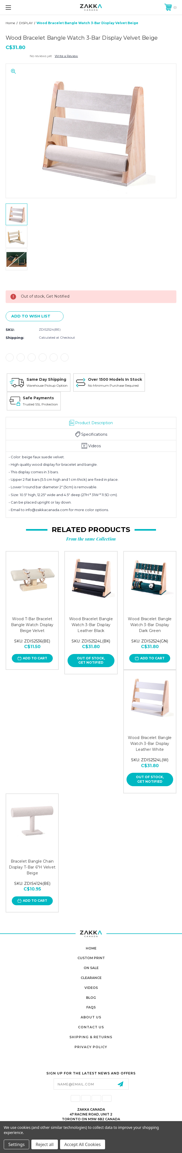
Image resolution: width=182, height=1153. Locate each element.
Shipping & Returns (90, 1037)
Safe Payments (38, 398)
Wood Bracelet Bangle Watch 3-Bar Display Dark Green (150, 624)
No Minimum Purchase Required (113, 385)
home (91, 948)
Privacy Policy (91, 1047)
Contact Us (91, 1027)
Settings (16, 1144)
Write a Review (66, 56)
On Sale (91, 968)
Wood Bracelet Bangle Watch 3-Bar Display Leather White (150, 743)
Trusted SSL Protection (40, 404)
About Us (91, 1017)
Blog (91, 998)
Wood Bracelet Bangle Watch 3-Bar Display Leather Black (91, 624)
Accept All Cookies (82, 1144)
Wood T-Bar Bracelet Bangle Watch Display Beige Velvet (32, 624)
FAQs (91, 1007)
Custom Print (91, 958)
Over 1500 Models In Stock (115, 379)
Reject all (45, 1144)
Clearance (91, 978)
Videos (91, 988)
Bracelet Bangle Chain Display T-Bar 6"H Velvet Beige (32, 867)
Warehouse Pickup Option (47, 385)
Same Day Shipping (46, 379)
